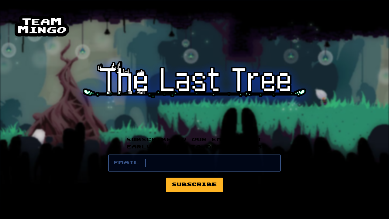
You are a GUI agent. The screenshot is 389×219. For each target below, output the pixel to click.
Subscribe (194, 185)
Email (126, 163)
